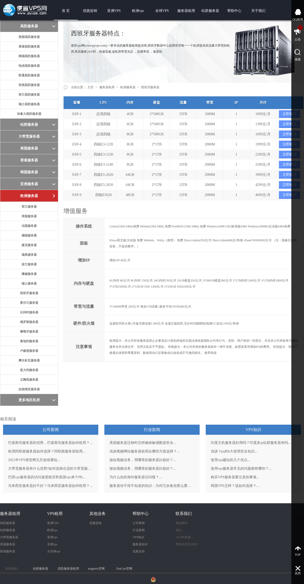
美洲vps (52, 537)
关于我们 (258, 11)
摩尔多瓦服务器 (29, 360)
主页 (90, 87)
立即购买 (289, 114)
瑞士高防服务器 (29, 104)
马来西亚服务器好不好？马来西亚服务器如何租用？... (50, 486)
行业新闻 (138, 530)
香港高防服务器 (29, 46)
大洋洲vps (54, 551)
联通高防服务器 (29, 75)
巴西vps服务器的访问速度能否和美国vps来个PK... (46, 477)
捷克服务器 (29, 245)
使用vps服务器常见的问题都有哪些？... (241, 468)
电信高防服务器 (29, 66)
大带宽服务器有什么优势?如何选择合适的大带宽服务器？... (50, 468)
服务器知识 (140, 544)
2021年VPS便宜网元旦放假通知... (34, 460)
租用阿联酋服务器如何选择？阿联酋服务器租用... (46, 451)
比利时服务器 (29, 312)
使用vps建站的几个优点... (230, 460)
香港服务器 (7, 551)
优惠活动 (138, 551)
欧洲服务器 (128, 87)
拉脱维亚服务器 (29, 389)
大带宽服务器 (9, 537)
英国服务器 (29, 216)
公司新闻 (138, 523)
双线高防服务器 (29, 85)
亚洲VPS (114, 11)
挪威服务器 (29, 274)
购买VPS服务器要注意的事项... (235, 477)
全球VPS (162, 11)
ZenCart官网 (124, 568)
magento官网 (96, 568)
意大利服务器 (29, 370)
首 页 (66, 11)
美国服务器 (7, 544)
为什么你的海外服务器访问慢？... (135, 477)
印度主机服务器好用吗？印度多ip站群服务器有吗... (251, 443)
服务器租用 (186, 11)
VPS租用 (55, 513)
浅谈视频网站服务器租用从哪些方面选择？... (144, 451)
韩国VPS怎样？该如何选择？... (235, 486)
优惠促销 (90, 11)
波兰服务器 (29, 264)
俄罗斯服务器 (29, 322)
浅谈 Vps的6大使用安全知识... (234, 451)
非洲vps (52, 544)
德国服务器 (29, 235)
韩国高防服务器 (29, 56)
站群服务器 (210, 11)
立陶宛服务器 (29, 379)
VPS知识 (138, 537)
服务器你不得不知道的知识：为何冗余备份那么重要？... (152, 486)
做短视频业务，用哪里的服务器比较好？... (142, 460)
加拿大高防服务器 (29, 114)
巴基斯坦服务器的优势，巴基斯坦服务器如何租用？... (50, 443)
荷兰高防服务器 (29, 94)
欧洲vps (138, 11)
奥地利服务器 (29, 341)
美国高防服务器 (29, 37)
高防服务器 (7, 523)
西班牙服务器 (29, 293)
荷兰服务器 (29, 206)
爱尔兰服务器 (29, 303)
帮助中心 (234, 11)
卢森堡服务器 (29, 351)
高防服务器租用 (68, 568)
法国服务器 (29, 226)
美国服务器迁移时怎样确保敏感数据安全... (142, 443)
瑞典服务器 (29, 254)
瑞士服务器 (29, 283)
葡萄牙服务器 (29, 331)
